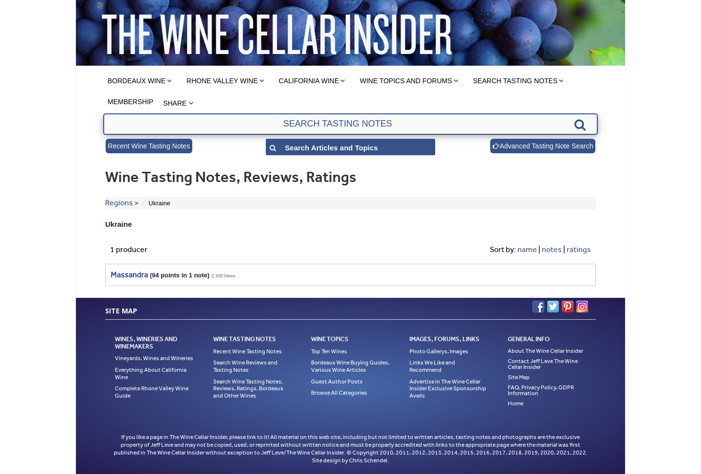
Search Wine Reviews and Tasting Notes (245, 366)
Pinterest (567, 306)
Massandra (129, 274)
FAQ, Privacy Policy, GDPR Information (541, 390)
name (527, 249)
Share (174, 103)
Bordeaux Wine (137, 81)
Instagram (582, 306)
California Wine (309, 81)
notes (552, 249)
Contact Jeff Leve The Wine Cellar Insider (543, 364)
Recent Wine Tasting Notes (149, 146)
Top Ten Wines (329, 351)
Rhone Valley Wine (222, 81)
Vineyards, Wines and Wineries (154, 358)
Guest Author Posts (337, 381)
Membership (130, 102)
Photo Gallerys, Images (438, 351)
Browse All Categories (339, 392)
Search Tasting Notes (515, 81)
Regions (119, 202)
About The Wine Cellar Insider (545, 350)
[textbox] (350, 124)
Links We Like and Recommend (432, 366)
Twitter (553, 306)
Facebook (538, 306)
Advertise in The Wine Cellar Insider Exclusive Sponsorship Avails (447, 388)
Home (515, 403)
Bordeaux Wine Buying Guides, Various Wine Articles (350, 366)
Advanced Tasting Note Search (543, 146)
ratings (579, 249)
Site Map (519, 377)
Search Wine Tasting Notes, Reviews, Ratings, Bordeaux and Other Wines (248, 388)
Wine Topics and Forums (406, 81)
